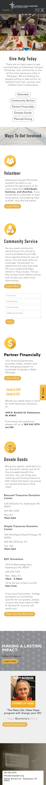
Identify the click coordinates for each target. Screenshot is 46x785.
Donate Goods (23, 113)
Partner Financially (23, 106)
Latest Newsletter (15, 724)
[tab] (12, 286)
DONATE (6, 10)
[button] (7, 10)
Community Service (23, 100)
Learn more (10, 661)
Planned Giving (23, 119)
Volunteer (23, 94)
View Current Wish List (19, 614)
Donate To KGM (13, 389)
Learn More (12, 206)
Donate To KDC (13, 394)
